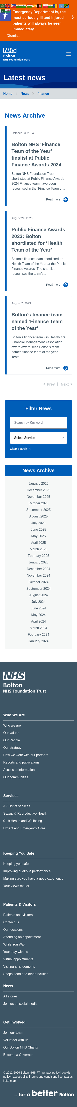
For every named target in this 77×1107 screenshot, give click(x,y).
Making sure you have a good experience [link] (33, 878)
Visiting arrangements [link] (19, 966)
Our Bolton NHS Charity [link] (20, 1047)
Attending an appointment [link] (22, 937)
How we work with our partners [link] (25, 755)
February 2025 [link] (38, 556)
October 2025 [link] (38, 503)
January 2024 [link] (38, 641)
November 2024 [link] (38, 575)
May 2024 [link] (38, 615)
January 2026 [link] (38, 483)
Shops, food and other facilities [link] (25, 974)
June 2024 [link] (38, 608)
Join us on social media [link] (20, 1003)
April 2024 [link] (38, 621)
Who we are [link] (12, 725)
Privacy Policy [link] (51, 1072)
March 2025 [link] (38, 549)
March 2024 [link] (38, 628)
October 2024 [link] (38, 582)
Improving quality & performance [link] (27, 871)
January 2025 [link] (38, 562)
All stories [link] (10, 996)
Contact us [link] (11, 922)
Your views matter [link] (16, 886)
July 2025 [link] (38, 523)
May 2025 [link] (38, 536)
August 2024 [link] (38, 595)
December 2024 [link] (38, 569)
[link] (5, 15)
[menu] (69, 54)
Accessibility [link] (21, 1076)
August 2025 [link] (38, 516)
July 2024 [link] (38, 601)
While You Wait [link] (14, 944)
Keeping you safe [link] (16, 863)
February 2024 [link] (38, 634)
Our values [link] (11, 733)
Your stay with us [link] (15, 952)
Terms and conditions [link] (44, 1076)
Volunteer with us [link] (15, 1040)
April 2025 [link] (38, 542)
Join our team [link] (13, 1032)
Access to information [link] (19, 770)
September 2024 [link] (38, 588)
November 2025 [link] (38, 496)
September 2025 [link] (38, 510)
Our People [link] (11, 740)
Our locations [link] (13, 929)
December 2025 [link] (38, 490)
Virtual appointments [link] (18, 959)
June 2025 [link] (38, 529)
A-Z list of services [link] (16, 806)
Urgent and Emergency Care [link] (24, 828)
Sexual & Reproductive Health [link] (25, 813)
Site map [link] (10, 1080)
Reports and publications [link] (21, 762)
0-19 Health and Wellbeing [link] (22, 821)
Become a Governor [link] (18, 1055)
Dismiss (13, 36)
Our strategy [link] (12, 747)
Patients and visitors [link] (18, 915)
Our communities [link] (15, 777)
